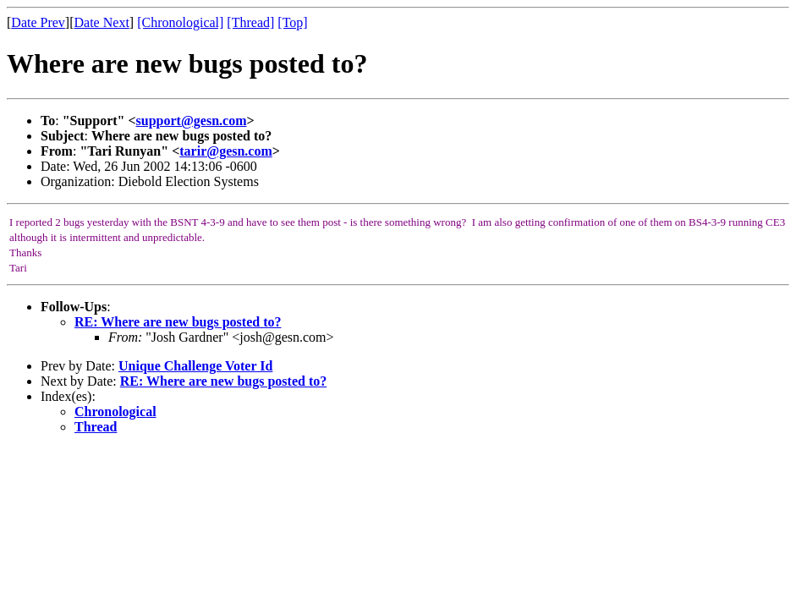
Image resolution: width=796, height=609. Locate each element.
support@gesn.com (191, 120)
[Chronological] (180, 22)
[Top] (292, 22)
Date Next (101, 22)
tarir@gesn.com (225, 151)
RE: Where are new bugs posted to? (177, 322)
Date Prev (38, 22)
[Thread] (250, 22)
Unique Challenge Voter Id (195, 366)
